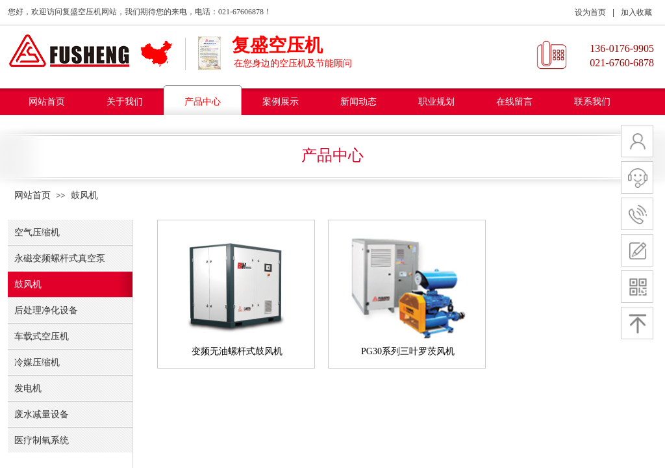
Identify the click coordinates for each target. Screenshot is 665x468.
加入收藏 (636, 12)
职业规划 (436, 102)
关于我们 (125, 102)
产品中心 (202, 102)
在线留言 (514, 102)
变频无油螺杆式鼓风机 (237, 351)
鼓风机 (84, 195)
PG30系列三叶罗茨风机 (408, 351)
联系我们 (592, 102)
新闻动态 (358, 102)
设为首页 (590, 12)
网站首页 (47, 102)
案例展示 (280, 102)
